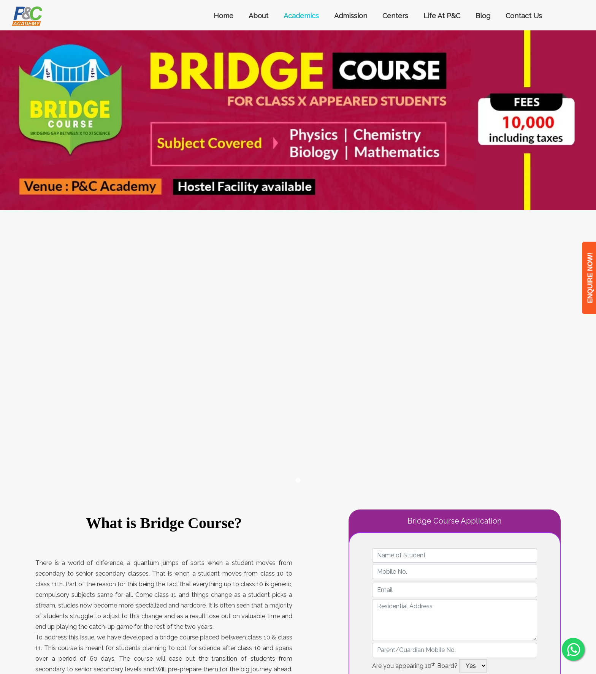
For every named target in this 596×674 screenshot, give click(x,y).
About (258, 16)
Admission (350, 16)
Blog (483, 16)
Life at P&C (441, 16)
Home (223, 16)
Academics (301, 16)
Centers (395, 16)
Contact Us (524, 16)
